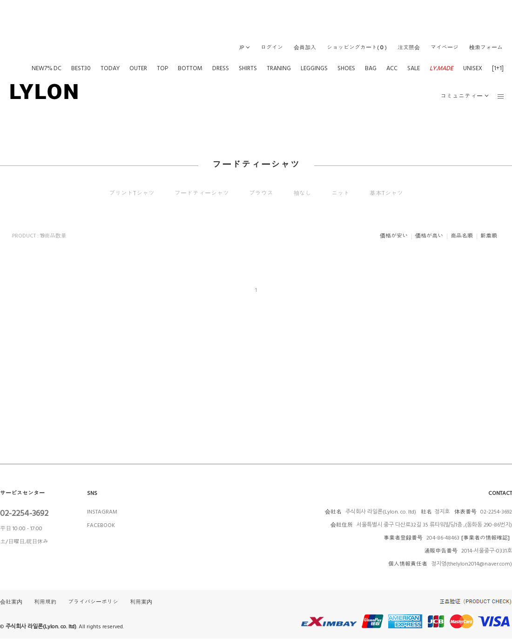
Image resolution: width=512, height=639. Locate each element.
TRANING (279, 68)
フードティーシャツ (202, 193)
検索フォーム (486, 48)
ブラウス (261, 193)
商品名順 (462, 236)
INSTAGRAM (102, 512)
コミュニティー (461, 96)
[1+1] (498, 68)
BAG (371, 68)
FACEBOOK (101, 525)
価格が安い (394, 236)
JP (241, 48)
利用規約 (45, 602)
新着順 (488, 236)
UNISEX (472, 68)
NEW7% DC (46, 68)
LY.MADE (441, 68)
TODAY (110, 68)
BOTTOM (190, 68)
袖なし (302, 193)
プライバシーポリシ (93, 602)
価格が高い (429, 236)
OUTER (138, 68)
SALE (413, 68)
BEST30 (81, 68)
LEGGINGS (314, 68)
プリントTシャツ (132, 193)
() (357, 48)
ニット (340, 193)
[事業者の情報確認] (485, 538)
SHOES (346, 68)
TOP (162, 68)
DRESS (220, 68)
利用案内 (141, 602)
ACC (391, 68)
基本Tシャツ (386, 193)
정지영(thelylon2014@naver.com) (471, 564)
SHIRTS (248, 68)
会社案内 (11, 602)
